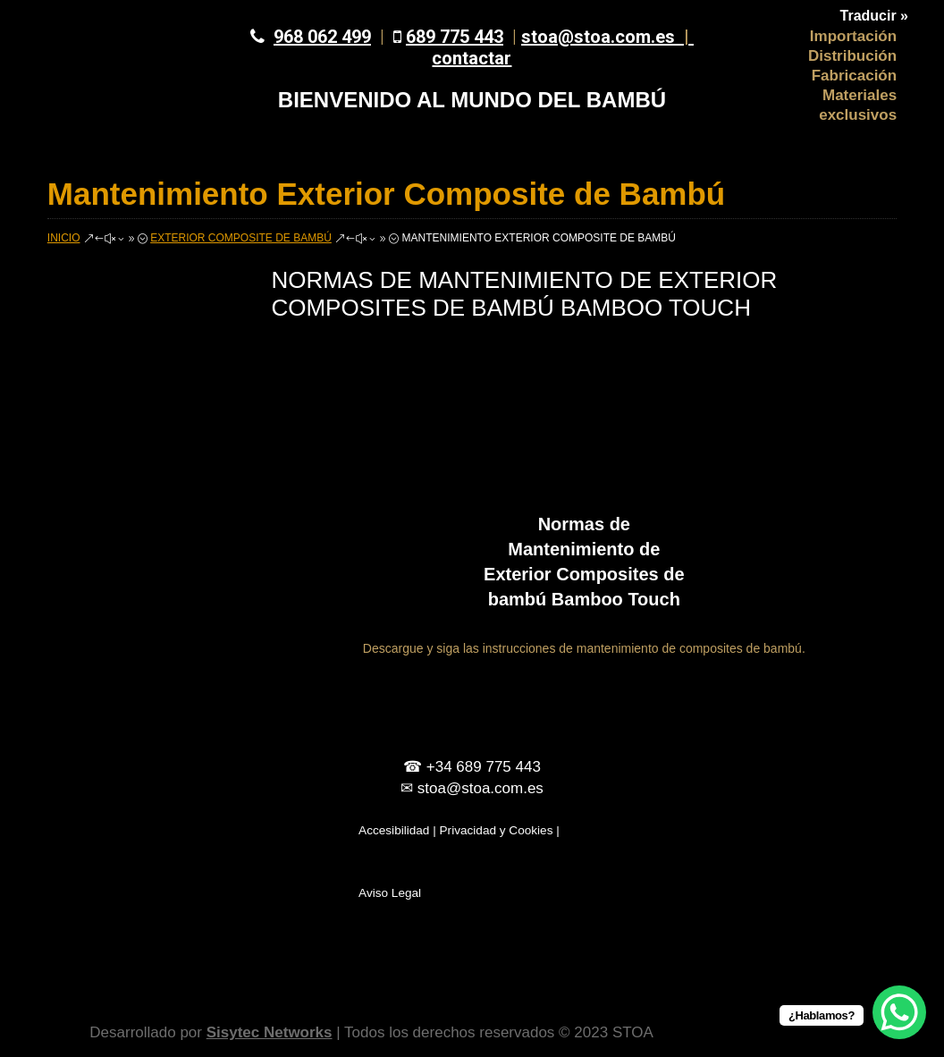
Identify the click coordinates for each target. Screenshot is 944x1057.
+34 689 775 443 (483, 766)
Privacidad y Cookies (496, 830)
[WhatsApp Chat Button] (899, 1012)
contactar (471, 58)
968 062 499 (322, 36)
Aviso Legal (389, 893)
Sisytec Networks (269, 1032)
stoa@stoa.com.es (607, 36)
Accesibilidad (393, 830)
